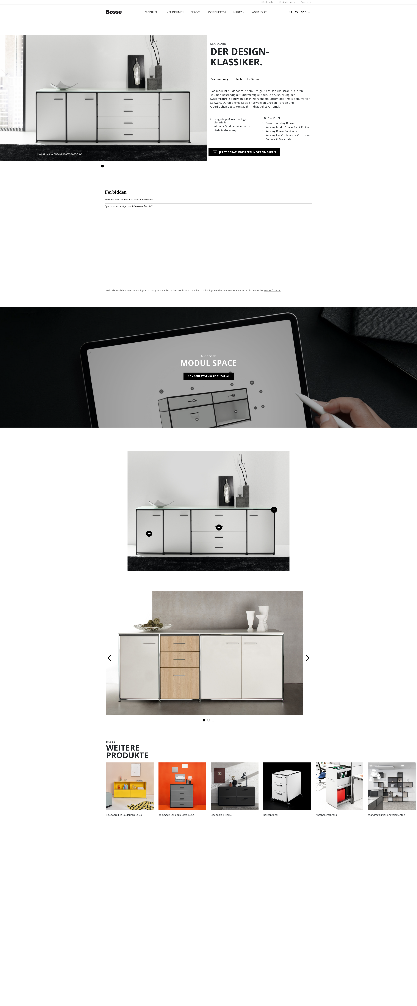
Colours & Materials (278, 139)
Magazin (239, 12)
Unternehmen (174, 12)
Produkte (150, 12)
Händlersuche (267, 2)
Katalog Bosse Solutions (281, 131)
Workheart (259, 12)
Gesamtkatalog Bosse (279, 123)
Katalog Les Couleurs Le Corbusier (287, 135)
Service (195, 12)
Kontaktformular (272, 290)
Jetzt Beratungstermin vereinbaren (247, 152)
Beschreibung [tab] (219, 79)
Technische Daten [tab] (247, 79)
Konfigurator (216, 12)
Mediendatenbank (287, 2)
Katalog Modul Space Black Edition (287, 127)
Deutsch (304, 2)
